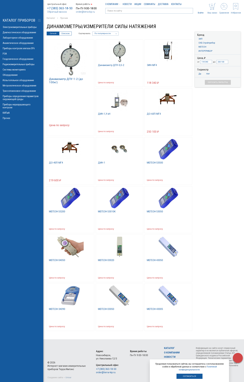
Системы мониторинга (22, 69)
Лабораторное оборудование (22, 37)
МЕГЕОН (202, 47)
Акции (137, 4)
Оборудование (22, 74)
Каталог (169, 348)
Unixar (68, 377)
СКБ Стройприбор (206, 43)
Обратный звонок (57, 11)
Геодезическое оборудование (22, 58)
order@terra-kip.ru (85, 11)
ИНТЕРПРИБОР (205, 51)
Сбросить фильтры (218, 82)
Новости (127, 4)
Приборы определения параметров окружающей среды (22, 98)
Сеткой (53, 33)
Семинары (149, 4)
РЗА (22, 53)
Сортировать (84, 33)
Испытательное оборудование (22, 80)
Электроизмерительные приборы (22, 27)
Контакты (176, 4)
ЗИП (200, 39)
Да (199, 74)
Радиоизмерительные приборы (22, 64)
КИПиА (22, 112)
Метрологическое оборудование (22, 85)
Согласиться (189, 376)
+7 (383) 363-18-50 (59, 8)
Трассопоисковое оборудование (22, 90)
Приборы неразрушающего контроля (22, 106)
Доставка (163, 4)
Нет (208, 74)
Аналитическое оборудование (22, 43)
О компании (112, 4)
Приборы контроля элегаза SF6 (22, 48)
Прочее (22, 118)
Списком (65, 33)
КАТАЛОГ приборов (19, 20)
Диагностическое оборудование (22, 32)
